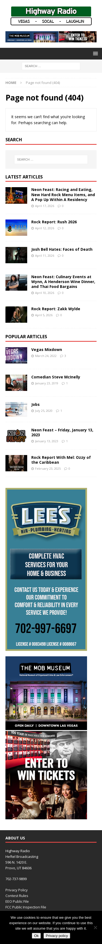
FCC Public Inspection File (25, 907)
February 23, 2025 (48, 468)
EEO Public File (17, 901)
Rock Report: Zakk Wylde (55, 308)
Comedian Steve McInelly (55, 377)
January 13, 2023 (46, 441)
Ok (36, 936)
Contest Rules (16, 895)
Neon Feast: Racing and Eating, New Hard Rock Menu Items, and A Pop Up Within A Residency (63, 194)
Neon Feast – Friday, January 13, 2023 (62, 432)
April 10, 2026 (44, 293)
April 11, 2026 (44, 255)
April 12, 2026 (44, 228)
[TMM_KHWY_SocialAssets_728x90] (51, 39)
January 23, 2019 (46, 383)
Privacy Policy (16, 889)
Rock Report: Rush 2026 (54, 221)
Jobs (35, 404)
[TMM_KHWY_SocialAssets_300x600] (46, 816)
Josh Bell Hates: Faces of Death (61, 249)
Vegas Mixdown (46, 349)
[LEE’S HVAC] (46, 647)
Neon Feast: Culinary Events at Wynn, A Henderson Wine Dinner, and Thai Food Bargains (63, 281)
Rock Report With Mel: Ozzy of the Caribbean (61, 460)
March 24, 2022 (46, 356)
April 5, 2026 (43, 315)
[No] (95, 927)
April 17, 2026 (44, 206)
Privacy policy (57, 936)
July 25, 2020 (43, 411)
